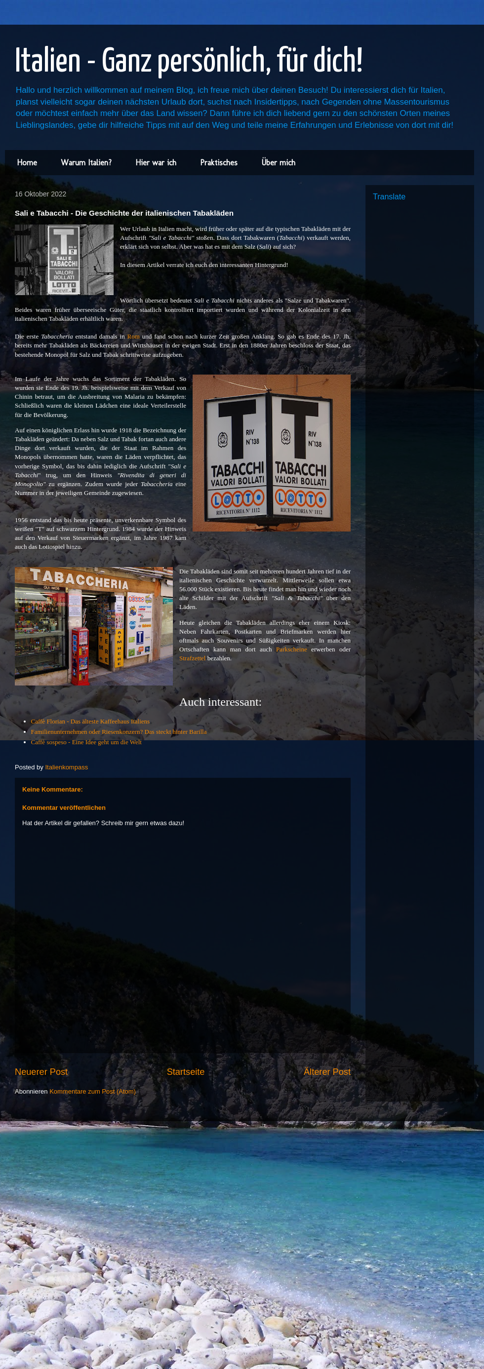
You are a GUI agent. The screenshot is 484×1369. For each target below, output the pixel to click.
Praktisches (219, 162)
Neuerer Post (41, 1072)
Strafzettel (192, 658)
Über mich (278, 162)
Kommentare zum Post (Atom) (92, 1091)
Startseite (186, 1072)
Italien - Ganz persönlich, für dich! (189, 62)
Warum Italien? (86, 162)
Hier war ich (155, 162)
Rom (133, 336)
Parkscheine (291, 649)
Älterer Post (327, 1072)
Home (27, 162)
